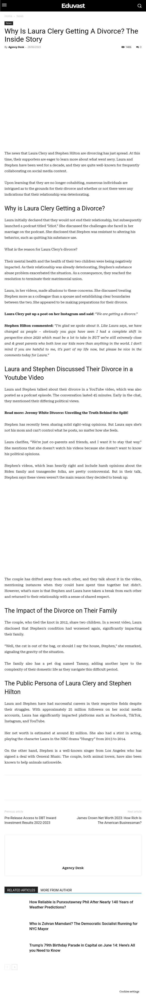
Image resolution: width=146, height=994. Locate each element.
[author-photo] (73, 861)
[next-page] (14, 967)
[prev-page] (7, 967)
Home (8, 16)
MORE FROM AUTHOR (56, 890)
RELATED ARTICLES (21, 890)
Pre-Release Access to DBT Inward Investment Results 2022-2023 (30, 820)
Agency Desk (16, 47)
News (19, 16)
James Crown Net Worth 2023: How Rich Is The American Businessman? (109, 820)
